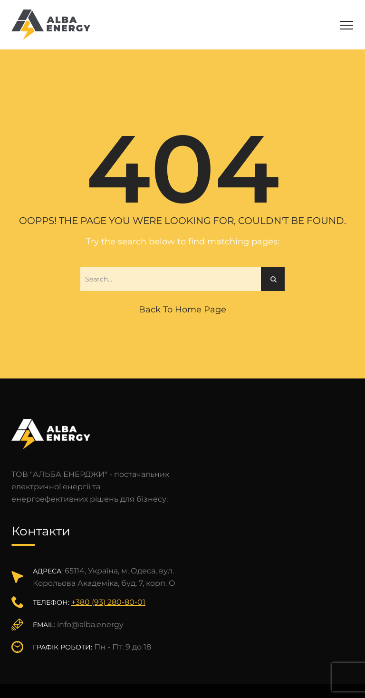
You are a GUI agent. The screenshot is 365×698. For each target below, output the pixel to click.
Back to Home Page (182, 309)
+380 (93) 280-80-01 (108, 602)
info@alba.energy (90, 624)
